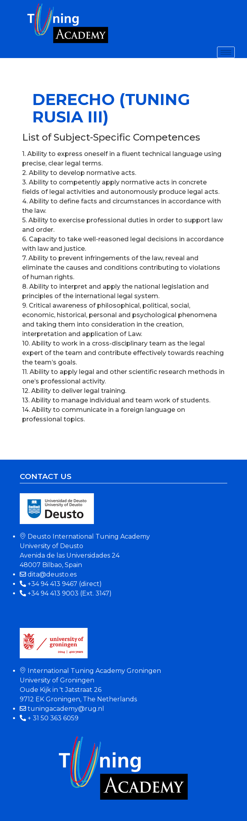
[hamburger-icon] (226, 52)
